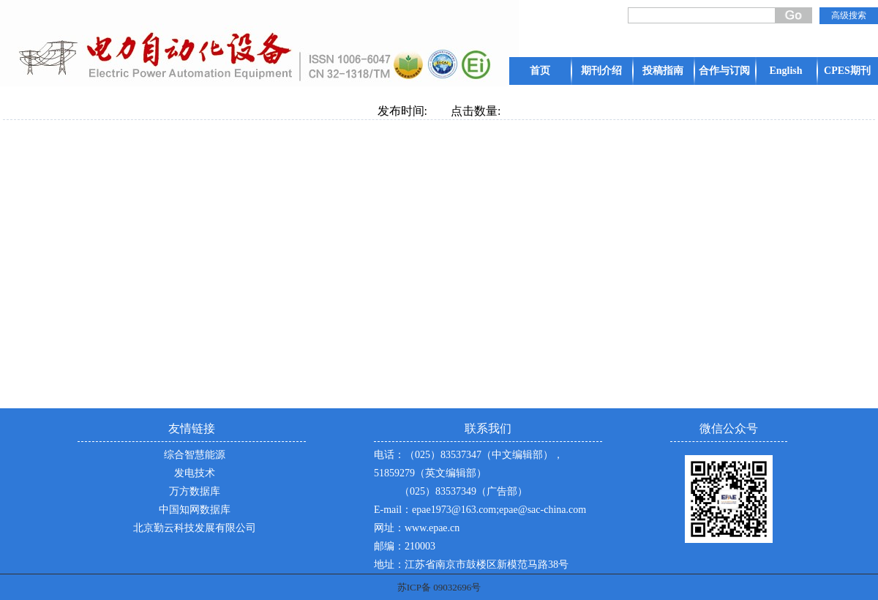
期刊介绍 (601, 70)
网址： (389, 527)
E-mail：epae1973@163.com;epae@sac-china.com (480, 509)
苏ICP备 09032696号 (439, 587)
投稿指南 (662, 70)
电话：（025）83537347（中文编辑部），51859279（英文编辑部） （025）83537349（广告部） (468, 473)
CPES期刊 (847, 70)
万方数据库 (194, 491)
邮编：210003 (404, 546)
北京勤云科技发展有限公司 (194, 527)
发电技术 (194, 473)
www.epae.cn (432, 527)
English (785, 70)
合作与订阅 (724, 70)
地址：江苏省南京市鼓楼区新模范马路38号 (471, 564)
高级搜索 (848, 15)
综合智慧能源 (194, 454)
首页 (540, 70)
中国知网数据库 (194, 509)
